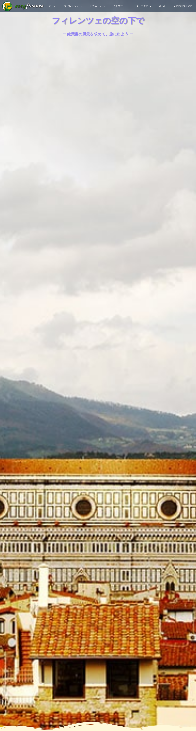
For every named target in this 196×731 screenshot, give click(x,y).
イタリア (119, 6)
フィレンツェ (73, 6)
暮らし (162, 6)
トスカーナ (97, 6)
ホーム (52, 6)
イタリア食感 (142, 6)
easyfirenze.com (183, 6)
